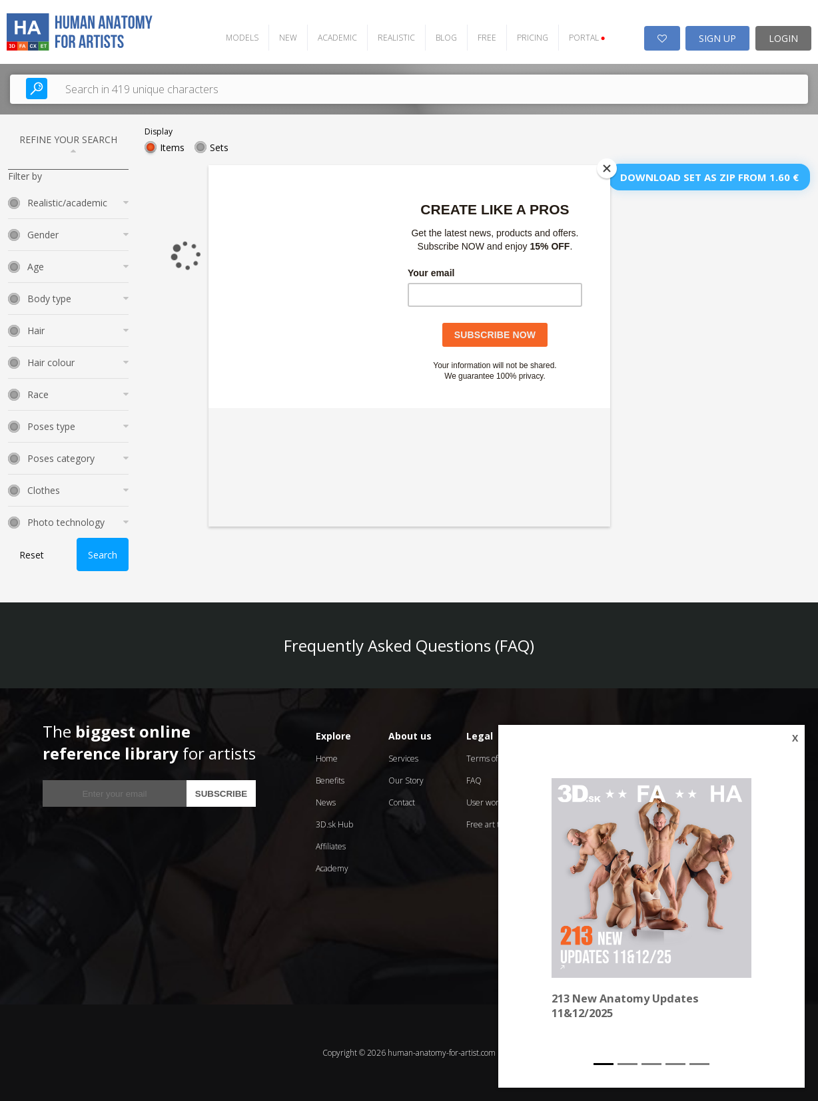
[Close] (607, 168)
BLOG (445, 37)
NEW (287, 37)
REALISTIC (395, 37)
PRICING (532, 37)
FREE (486, 37)
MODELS (241, 37)
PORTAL (586, 37)
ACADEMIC (336, 37)
